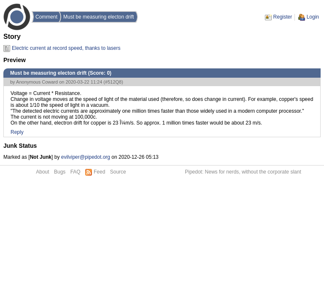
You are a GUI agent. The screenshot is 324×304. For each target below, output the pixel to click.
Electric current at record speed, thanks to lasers (66, 48)
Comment (46, 17)
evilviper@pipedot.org (85, 157)
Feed (99, 172)
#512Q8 (113, 81)
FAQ (75, 172)
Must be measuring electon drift (98, 17)
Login (313, 17)
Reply (17, 132)
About (42, 172)
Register (282, 17)
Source (118, 172)
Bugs (59, 172)
